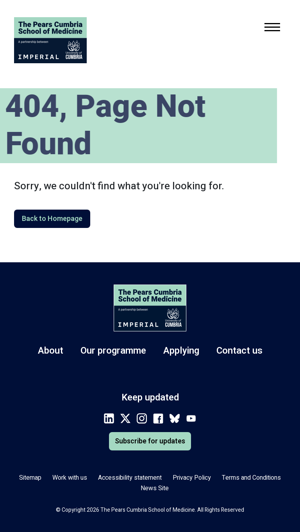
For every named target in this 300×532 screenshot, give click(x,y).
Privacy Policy (192, 477)
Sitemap (30, 477)
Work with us (69, 477)
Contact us (239, 351)
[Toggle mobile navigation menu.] (272, 28)
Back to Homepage (52, 219)
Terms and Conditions (251, 477)
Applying (181, 351)
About (50, 351)
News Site (155, 488)
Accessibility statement (130, 477)
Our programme (113, 351)
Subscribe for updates (150, 441)
